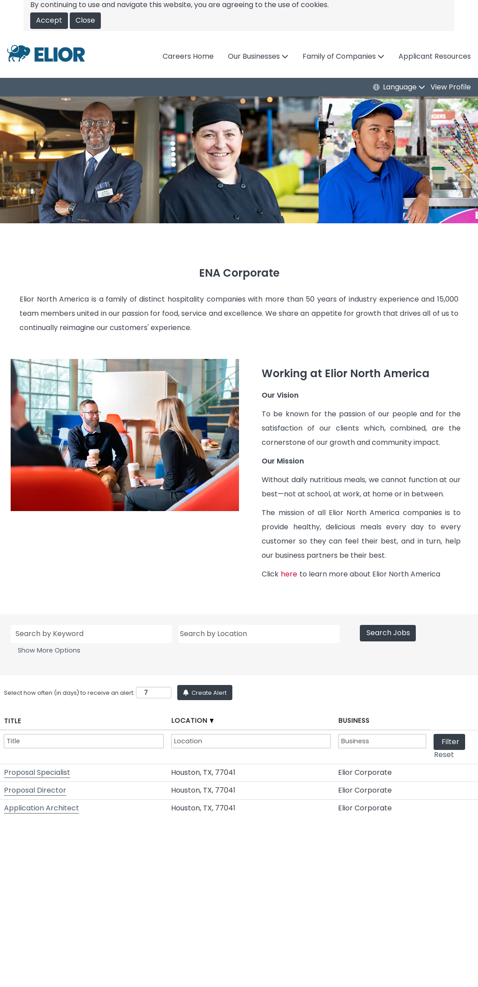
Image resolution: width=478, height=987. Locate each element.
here (289, 574)
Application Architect (41, 808)
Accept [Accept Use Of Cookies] (49, 20)
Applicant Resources (434, 56)
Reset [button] (444, 754)
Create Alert (208, 693)
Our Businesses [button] (255, 56)
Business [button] (354, 720)
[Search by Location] (259, 634)
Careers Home (188, 56)
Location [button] (192, 720)
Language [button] (400, 87)
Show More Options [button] (49, 650)
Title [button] (12, 721)
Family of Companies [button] (340, 56)
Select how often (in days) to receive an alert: (69, 693)
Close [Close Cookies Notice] (85, 20)
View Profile (450, 87)
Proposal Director (35, 790)
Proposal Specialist (37, 772)
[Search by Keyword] (91, 634)
